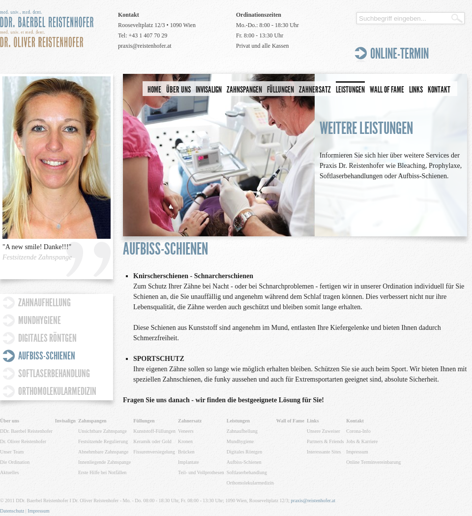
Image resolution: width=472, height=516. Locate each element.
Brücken (186, 451)
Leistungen (350, 89)
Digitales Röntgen (47, 338)
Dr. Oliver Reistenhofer (23, 441)
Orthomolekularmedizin (57, 391)
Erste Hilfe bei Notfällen (102, 472)
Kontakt (439, 89)
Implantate (188, 462)
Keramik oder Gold (152, 441)
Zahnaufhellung (44, 302)
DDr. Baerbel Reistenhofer (26, 431)
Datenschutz (12, 511)
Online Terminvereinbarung (373, 462)
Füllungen (280, 89)
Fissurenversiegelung (154, 451)
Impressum (357, 451)
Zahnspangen (244, 89)
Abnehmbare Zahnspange (103, 451)
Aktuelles (9, 472)
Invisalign (209, 89)
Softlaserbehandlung (54, 373)
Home (154, 89)
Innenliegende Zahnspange (104, 462)
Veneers (186, 431)
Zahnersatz (315, 89)
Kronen (185, 441)
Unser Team (12, 451)
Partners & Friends (325, 441)
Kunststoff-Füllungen (154, 431)
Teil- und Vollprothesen (201, 472)
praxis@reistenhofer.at (145, 45)
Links (416, 89)
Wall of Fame (387, 89)
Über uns (178, 89)
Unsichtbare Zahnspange (102, 431)
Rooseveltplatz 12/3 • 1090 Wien (157, 25)
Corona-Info (358, 431)
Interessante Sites (324, 451)
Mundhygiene (39, 320)
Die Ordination (15, 462)
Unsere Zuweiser (323, 431)
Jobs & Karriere (362, 441)
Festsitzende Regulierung (103, 441)
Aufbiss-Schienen (46, 355)
